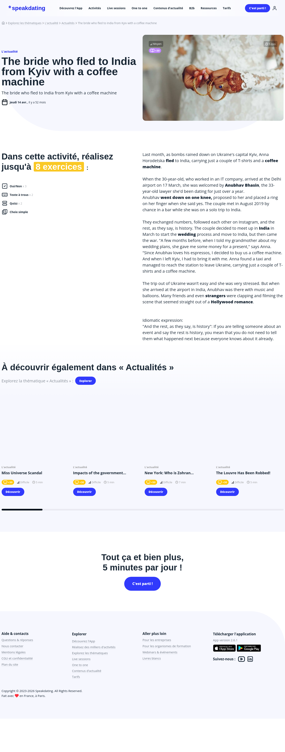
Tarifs (227, 8)
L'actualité (51, 23)
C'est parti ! (257, 8)
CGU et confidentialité (17, 665)
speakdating (26, 8)
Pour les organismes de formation (167, 653)
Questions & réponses (17, 647)
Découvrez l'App (70, 8)
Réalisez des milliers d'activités (94, 654)
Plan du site (10, 671)
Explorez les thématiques (25, 23)
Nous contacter (12, 653)
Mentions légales (14, 659)
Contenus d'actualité (168, 8)
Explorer (85, 383)
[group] (35, 455)
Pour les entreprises (157, 647)
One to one (139, 8)
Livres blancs (152, 665)
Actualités (68, 23)
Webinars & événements (160, 659)
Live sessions (116, 8)
